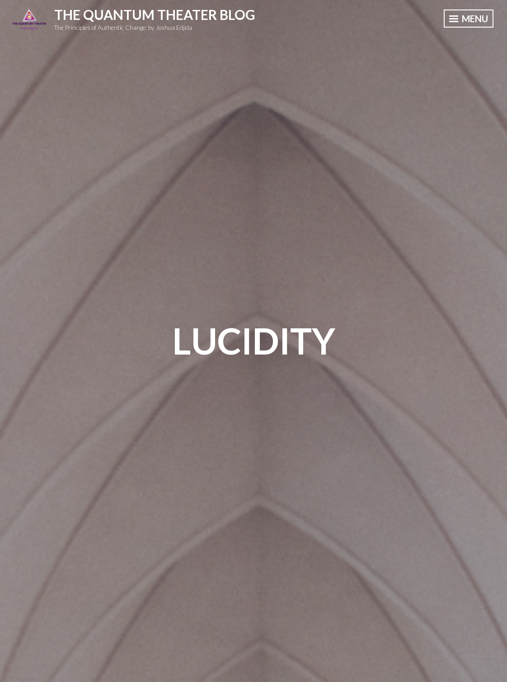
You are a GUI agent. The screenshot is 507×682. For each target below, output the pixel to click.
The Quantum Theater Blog (154, 14)
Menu (468, 18)
